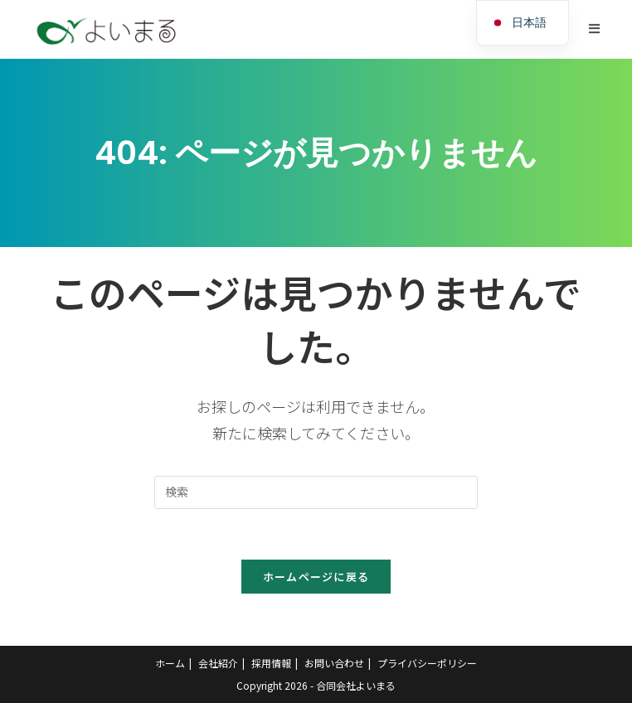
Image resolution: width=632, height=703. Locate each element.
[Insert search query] (316, 492)
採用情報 (271, 663)
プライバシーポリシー (427, 663)
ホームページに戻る (316, 576)
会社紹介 (218, 663)
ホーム (170, 663)
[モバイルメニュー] (594, 28)
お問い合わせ (334, 663)
